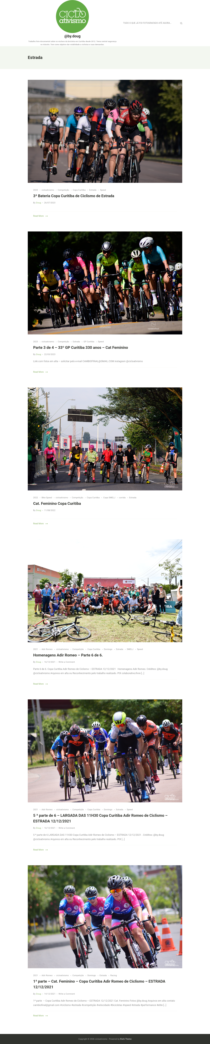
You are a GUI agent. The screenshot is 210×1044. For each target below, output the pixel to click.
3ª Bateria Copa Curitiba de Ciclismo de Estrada (73, 196)
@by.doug (72, 36)
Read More (38, 216)
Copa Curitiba (79, 190)
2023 (35, 190)
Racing (113, 975)
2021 (35, 649)
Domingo (108, 649)
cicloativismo (48, 190)
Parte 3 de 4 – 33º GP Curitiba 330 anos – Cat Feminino (80, 347)
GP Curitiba (89, 341)
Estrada (93, 190)
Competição (64, 190)
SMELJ (130, 649)
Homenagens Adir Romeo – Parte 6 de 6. (68, 655)
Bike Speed (47, 497)
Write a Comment (67, 662)
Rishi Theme (126, 1039)
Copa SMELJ (109, 497)
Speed (103, 190)
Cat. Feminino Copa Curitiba (57, 503)
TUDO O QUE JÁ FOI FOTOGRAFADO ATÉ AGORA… (147, 23)
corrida (122, 497)
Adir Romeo (47, 649)
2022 (35, 497)
